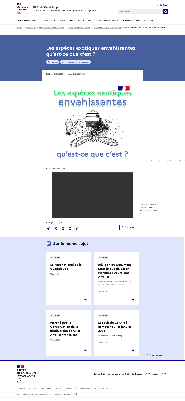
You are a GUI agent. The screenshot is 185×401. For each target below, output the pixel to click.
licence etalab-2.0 (68, 394)
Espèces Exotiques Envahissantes (75, 62)
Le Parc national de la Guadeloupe (66, 266)
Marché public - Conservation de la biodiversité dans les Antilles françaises (65, 328)
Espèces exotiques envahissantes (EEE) (108, 27)
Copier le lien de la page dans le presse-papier (76, 228)
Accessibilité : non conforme (105, 388)
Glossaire (32, 388)
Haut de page (157, 354)
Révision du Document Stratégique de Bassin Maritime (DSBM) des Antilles (114, 270)
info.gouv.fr (98, 374)
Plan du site (21, 388)
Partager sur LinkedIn (62, 228)
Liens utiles (148, 20)
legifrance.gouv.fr (139, 374)
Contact (163, 5)
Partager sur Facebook (48, 228)
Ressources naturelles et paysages (51, 27)
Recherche (165, 11)
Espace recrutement (131, 20)
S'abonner (128, 227)
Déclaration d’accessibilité (64, 388)
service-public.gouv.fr (117, 374)
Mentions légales (85, 388)
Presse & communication (70, 20)
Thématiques (47, 20)
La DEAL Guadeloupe (26, 20)
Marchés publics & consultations (102, 20)
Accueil (19, 27)
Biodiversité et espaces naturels (79, 27)
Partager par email (69, 228)
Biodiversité (53, 62)
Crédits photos (45, 388)
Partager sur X (55, 228)
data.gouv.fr (158, 374)
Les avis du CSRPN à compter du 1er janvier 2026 (114, 326)
